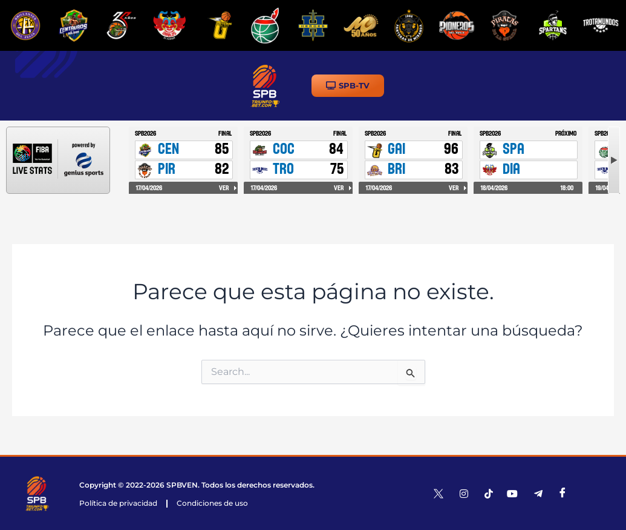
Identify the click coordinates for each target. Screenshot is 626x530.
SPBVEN (182, 484)
